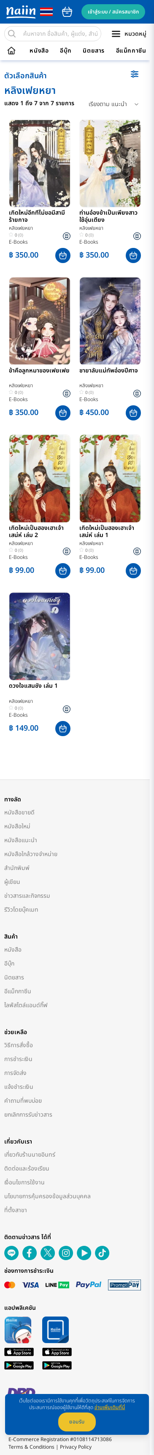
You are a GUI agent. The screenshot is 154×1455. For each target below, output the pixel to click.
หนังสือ (39, 51)
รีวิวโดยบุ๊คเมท (21, 909)
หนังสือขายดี (19, 812)
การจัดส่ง (15, 1073)
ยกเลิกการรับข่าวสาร (28, 1114)
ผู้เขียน (12, 882)
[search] (12, 34)
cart (67, 12)
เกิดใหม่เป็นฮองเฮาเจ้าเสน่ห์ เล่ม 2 (36, 532)
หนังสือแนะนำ (20, 840)
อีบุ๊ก (66, 51)
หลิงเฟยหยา (21, 228)
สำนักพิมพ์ (17, 868)
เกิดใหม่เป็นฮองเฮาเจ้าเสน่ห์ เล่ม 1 (106, 532)
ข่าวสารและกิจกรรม (27, 895)
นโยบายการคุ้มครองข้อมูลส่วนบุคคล (47, 1196)
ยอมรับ (77, 1422)
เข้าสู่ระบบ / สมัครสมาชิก (113, 12)
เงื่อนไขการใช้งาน (24, 1182)
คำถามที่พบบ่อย (23, 1100)
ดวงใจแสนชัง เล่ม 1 (33, 686)
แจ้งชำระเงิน (18, 1087)
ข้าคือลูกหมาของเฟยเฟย (39, 371)
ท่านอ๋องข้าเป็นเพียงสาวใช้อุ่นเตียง (108, 217)
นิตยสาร (94, 51)
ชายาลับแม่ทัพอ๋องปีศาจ (108, 371)
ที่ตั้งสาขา (15, 1210)
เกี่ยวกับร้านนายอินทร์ (29, 1154)
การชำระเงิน (18, 1059)
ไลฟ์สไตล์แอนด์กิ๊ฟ (26, 1005)
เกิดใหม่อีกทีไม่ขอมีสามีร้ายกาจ (37, 217)
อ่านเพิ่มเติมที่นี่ (110, 1407)
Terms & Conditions (31, 1447)
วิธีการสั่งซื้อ (18, 1045)
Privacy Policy (76, 1447)
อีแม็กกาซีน (131, 51)
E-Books (18, 242)
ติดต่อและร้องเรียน (26, 1168)
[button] (62, 255)
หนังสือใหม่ (17, 826)
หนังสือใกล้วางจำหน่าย (30, 854)
